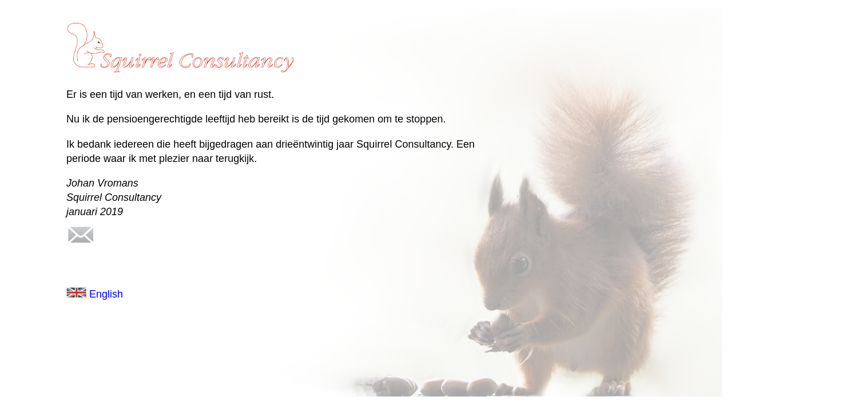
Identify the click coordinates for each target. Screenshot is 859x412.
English (94, 294)
